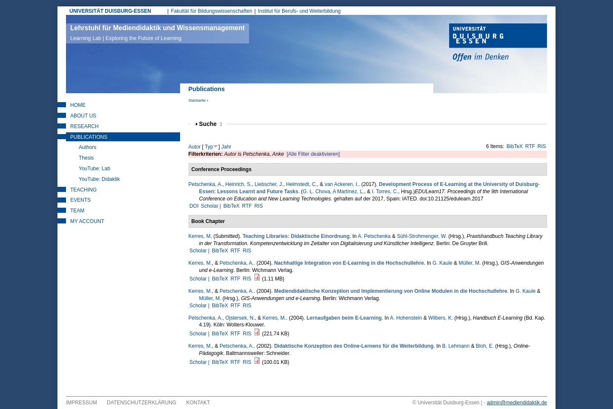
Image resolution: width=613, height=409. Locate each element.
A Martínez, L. (348, 191)
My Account (87, 221)
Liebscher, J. (269, 184)
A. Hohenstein (406, 318)
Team (77, 211)
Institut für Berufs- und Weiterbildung (299, 11)
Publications (88, 137)
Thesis (86, 158)
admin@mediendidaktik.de (517, 403)
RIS (542, 146)
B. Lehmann (456, 346)
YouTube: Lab (94, 169)
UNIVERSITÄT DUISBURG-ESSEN (110, 11)
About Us (83, 116)
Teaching (83, 190)
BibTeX (515, 146)
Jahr (226, 147)
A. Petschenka (374, 236)
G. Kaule (443, 263)
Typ (209, 147)
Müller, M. (469, 263)
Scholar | (211, 206)
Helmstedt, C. (301, 184)
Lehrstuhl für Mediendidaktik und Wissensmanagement (157, 32)
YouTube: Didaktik (99, 179)
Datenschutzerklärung (141, 403)
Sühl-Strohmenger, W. (422, 236)
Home (78, 105)
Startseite (197, 100)
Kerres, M (200, 236)
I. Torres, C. (385, 191)
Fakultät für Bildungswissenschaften (211, 11)
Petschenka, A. (206, 184)
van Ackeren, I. (341, 184)
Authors (87, 147)
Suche (210, 124)
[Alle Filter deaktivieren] (313, 154)
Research (84, 126)
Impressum (81, 403)
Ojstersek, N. (240, 318)
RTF (530, 146)
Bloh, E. (485, 346)
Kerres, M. (200, 263)
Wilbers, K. (440, 318)
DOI (193, 206)
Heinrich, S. (238, 184)
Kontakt (198, 403)
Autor (195, 147)
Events (80, 200)
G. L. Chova (316, 191)
